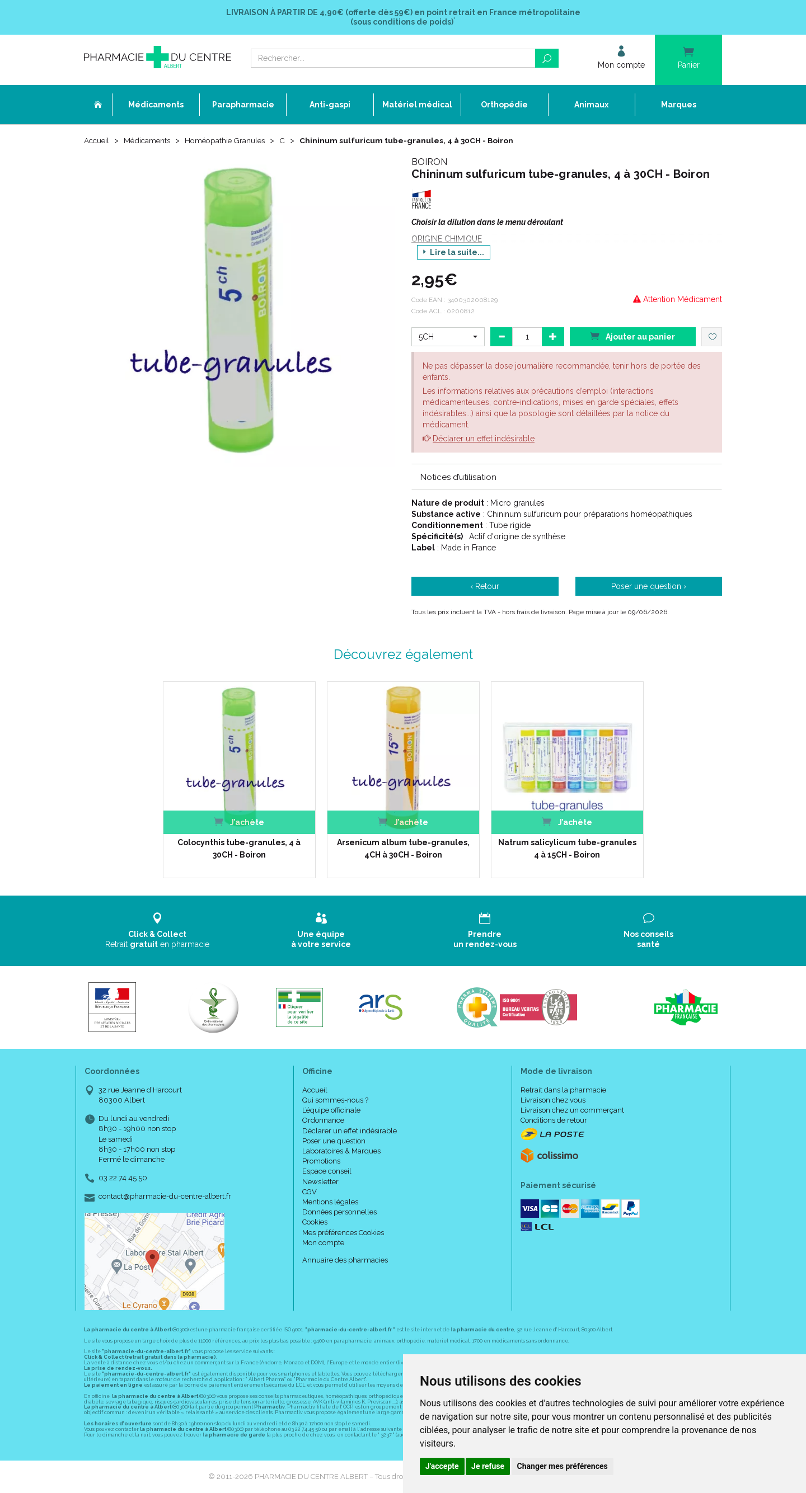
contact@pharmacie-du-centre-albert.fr (165, 1197)
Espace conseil (327, 1171)
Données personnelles (339, 1212)
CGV (309, 1192)
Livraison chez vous (553, 1100)
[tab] (566, 476)
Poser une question (333, 1141)
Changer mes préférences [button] (562, 1466)
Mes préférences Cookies (343, 1232)
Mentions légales (330, 1202)
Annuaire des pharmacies (345, 1260)
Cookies (314, 1222)
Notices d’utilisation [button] (458, 477)
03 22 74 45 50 (123, 1178)
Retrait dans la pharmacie (563, 1090)
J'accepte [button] (442, 1466)
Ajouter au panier (632, 336)
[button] (448, 336)
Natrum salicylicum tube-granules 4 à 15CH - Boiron (567, 848)
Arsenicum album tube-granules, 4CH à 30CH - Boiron (403, 848)
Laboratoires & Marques (341, 1151)
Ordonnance (323, 1121)
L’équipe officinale (331, 1110)
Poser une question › (648, 586)
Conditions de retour (554, 1121)
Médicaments (149, 140)
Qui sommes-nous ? (335, 1100)
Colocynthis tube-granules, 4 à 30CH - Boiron (239, 848)
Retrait (157, 930)
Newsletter (320, 1182)
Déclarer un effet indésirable (484, 438)
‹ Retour (484, 586)
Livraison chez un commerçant (572, 1110)
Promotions (321, 1161)
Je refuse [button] (487, 1466)
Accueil (97, 140)
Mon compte (323, 1242)
